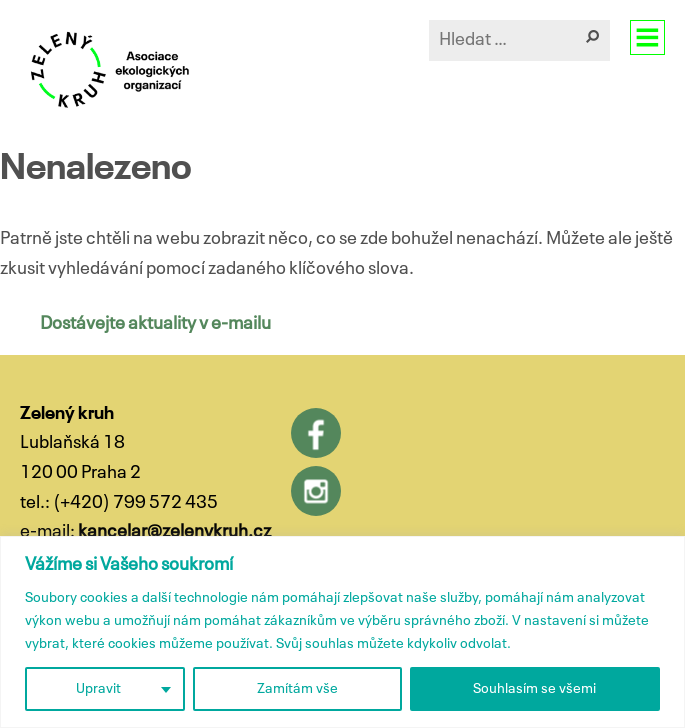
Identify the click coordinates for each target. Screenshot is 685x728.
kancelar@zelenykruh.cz (174, 532)
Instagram (316, 491)
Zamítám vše (297, 689)
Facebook (316, 433)
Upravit (98, 689)
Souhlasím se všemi (534, 689)
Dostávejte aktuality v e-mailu (155, 324)
